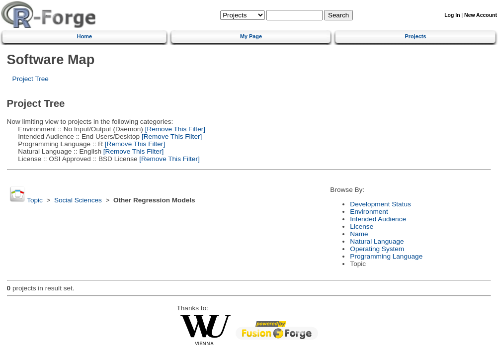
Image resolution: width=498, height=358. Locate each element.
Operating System (377, 249)
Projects (415, 36)
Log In (452, 15)
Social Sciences (78, 200)
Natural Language (377, 241)
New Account (480, 15)
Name (359, 234)
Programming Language (386, 256)
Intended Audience (378, 219)
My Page (251, 36)
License (361, 226)
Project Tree (30, 79)
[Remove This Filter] (174, 129)
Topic (35, 200)
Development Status (380, 204)
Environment (369, 211)
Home (84, 36)
